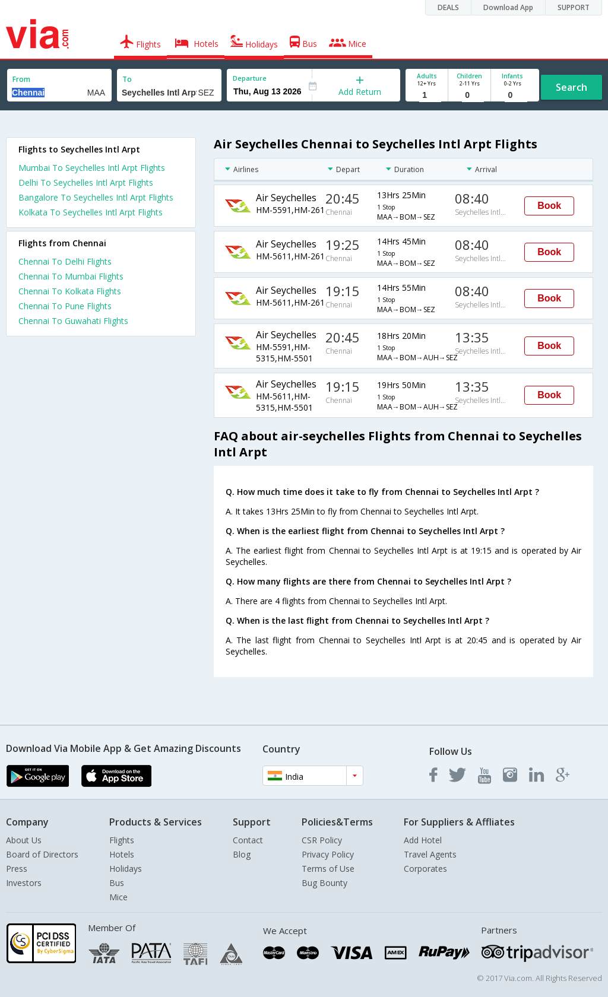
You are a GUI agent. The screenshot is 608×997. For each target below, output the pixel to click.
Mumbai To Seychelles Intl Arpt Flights (91, 167)
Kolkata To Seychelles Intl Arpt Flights (90, 212)
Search (571, 87)
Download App (508, 7)
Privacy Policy (328, 854)
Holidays (125, 868)
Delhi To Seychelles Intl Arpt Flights (85, 182)
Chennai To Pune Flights (65, 306)
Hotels (121, 854)
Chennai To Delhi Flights (65, 261)
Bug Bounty (324, 882)
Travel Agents (430, 854)
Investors (24, 882)
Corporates (425, 868)
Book (549, 206)
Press (16, 868)
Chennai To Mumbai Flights (71, 276)
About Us (24, 840)
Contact (248, 840)
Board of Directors (42, 854)
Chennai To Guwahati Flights (73, 320)
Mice (118, 897)
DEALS (448, 7)
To (127, 79)
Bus (116, 882)
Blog (242, 854)
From (21, 79)
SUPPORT (574, 7)
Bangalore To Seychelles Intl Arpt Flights (95, 197)
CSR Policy (322, 840)
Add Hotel (423, 840)
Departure (250, 78)
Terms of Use (328, 868)
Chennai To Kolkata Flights (69, 291)
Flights (121, 840)
